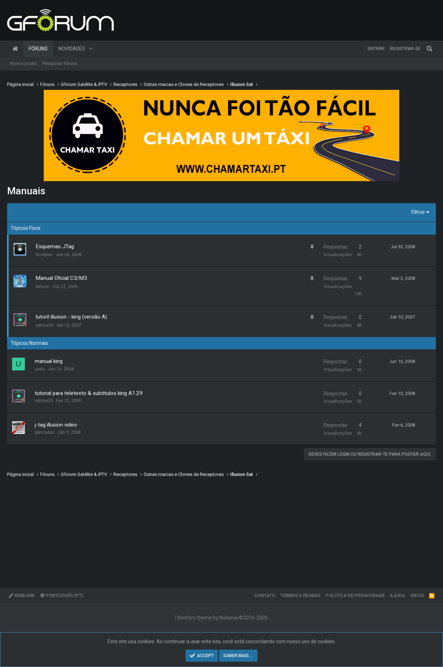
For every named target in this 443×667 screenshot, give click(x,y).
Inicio (417, 595)
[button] (91, 48)
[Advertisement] (220, 527)
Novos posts (23, 63)
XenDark (22, 595)
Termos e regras (300, 595)
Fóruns (38, 48)
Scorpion (44, 254)
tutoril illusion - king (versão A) (71, 317)
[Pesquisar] (429, 48)
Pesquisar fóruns (59, 63)
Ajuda (397, 595)
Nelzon (42, 286)
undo (40, 369)
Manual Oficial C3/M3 (61, 278)
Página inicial (15, 48)
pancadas (44, 432)
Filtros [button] (418, 212)
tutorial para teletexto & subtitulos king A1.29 (89, 393)
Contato (264, 595)
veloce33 (45, 325)
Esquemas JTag (55, 246)
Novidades (71, 48)
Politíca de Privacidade (355, 595)
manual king (49, 361)
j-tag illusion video (56, 425)
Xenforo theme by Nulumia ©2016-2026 (222, 617)
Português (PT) (61, 595)
